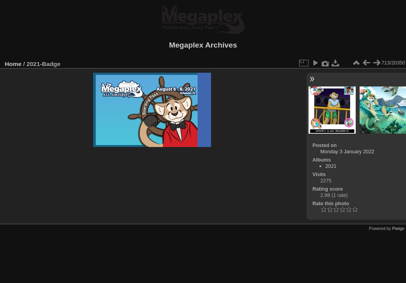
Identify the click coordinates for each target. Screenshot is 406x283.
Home (13, 64)
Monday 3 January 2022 (347, 151)
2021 (330, 166)
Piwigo (398, 228)
